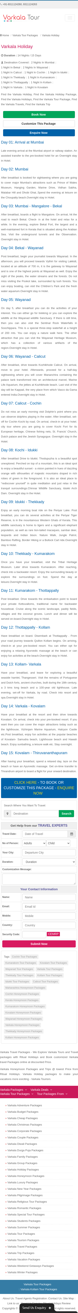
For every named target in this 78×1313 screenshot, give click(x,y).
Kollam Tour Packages (49, 975)
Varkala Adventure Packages (24, 1105)
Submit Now (39, 944)
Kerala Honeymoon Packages (21, 1000)
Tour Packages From (50, 1094)
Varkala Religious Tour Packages (27, 1201)
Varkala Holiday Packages (23, 1169)
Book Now (38, 114)
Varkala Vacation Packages (23, 1259)
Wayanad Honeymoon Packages (23, 1018)
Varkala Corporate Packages (24, 1131)
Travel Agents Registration (31, 1298)
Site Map (68, 1298)
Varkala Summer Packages (23, 1227)
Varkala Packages (11, 1089)
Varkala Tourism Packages (23, 1240)
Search (66, 813)
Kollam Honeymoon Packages (22, 1037)
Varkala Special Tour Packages (26, 1214)
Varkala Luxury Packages (22, 1182)
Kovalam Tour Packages (53, 962)
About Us (8, 1298)
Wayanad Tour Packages (19, 969)
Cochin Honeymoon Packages (22, 994)
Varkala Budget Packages (22, 1111)
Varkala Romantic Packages (24, 1208)
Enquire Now (39, 132)
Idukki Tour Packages (17, 981)
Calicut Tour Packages (45, 981)
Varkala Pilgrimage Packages (25, 1195)
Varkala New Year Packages (24, 1188)
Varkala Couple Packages (22, 1137)
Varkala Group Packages (22, 1163)
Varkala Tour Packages (49, 969)
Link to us (13, 1303)
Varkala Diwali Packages (22, 1143)
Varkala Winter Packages (22, 1272)
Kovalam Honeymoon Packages (23, 1012)
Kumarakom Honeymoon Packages (25, 1006)
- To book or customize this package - (39, 787)
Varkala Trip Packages (20, 1253)
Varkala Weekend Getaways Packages (30, 1265)
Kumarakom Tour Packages (20, 962)
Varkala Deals (39, 1089)
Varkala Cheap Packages (22, 1118)
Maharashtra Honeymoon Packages (25, 987)
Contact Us (55, 1298)
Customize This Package (38, 123)
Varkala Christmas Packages (24, 1124)
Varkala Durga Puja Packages (25, 1150)
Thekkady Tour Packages (19, 975)
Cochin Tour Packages (24, 956)
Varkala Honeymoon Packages (22, 1025)
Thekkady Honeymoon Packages (23, 1031)
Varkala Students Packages (24, 1220)
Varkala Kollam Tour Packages (39, 1289)
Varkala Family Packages (22, 1156)
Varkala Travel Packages (22, 1246)
